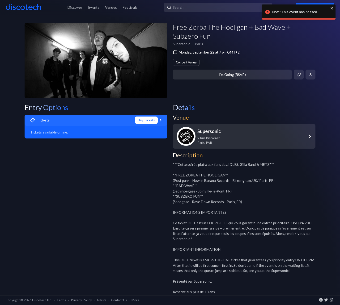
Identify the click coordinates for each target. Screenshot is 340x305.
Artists (101, 300)
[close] (334, 8)
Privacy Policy (81, 300)
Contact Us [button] (119, 300)
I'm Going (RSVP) (232, 74)
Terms (61, 300)
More (135, 300)
